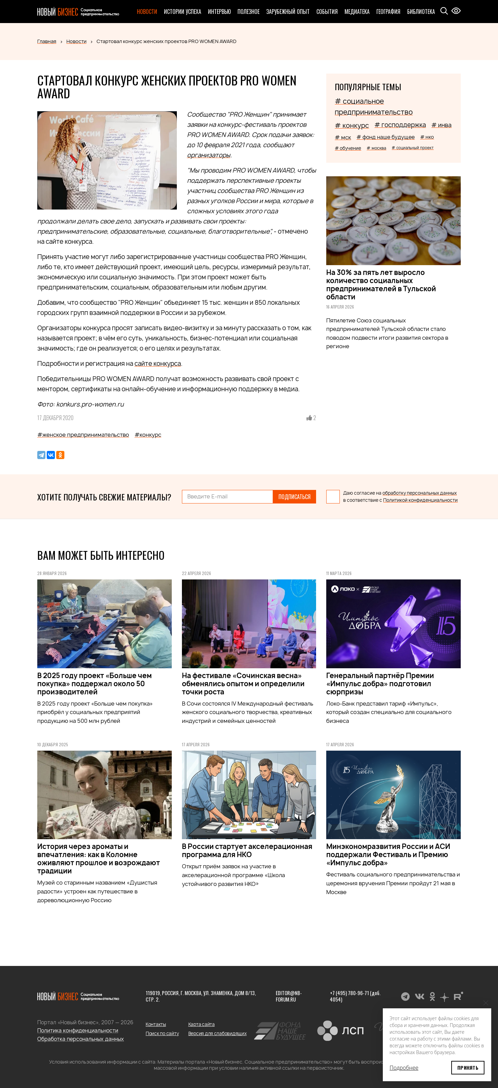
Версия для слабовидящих (217, 1033)
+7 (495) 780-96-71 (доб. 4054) (355, 996)
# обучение (348, 148)
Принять (467, 1067)
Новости (147, 11)
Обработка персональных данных (80, 1039)
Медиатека (357, 11)
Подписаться (294, 497)
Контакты (156, 1024)
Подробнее (404, 1067)
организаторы (208, 155)
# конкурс (352, 125)
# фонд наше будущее (385, 137)
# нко (427, 137)
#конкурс (147, 434)
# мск (343, 137)
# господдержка (400, 125)
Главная (46, 41)
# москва (376, 148)
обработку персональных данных (419, 493)
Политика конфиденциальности (77, 1030)
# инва (441, 125)
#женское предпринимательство (83, 434)
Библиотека (421, 11)
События (327, 11)
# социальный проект (413, 147)
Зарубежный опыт (288, 11)
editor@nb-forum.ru (289, 996)
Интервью (219, 11)
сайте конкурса (157, 363)
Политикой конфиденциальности (420, 500)
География (388, 11)
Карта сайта (201, 1024)
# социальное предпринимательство (374, 107)
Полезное (248, 11)
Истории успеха (182, 11)
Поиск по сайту (162, 1033)
